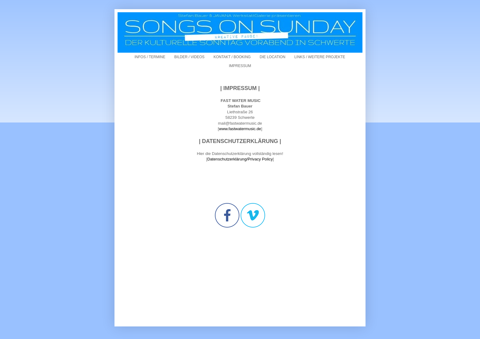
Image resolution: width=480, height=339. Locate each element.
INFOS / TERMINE (150, 57)
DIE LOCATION (272, 57)
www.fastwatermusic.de (240, 128)
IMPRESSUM (240, 66)
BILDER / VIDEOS (189, 57)
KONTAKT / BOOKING (232, 57)
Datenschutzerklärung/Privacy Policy (240, 159)
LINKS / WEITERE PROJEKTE (319, 57)
